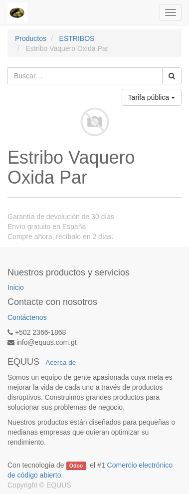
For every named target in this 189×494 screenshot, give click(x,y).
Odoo (76, 466)
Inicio (15, 287)
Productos (30, 38)
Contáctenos (27, 317)
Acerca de (61, 362)
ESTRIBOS (77, 38)
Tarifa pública (151, 97)
